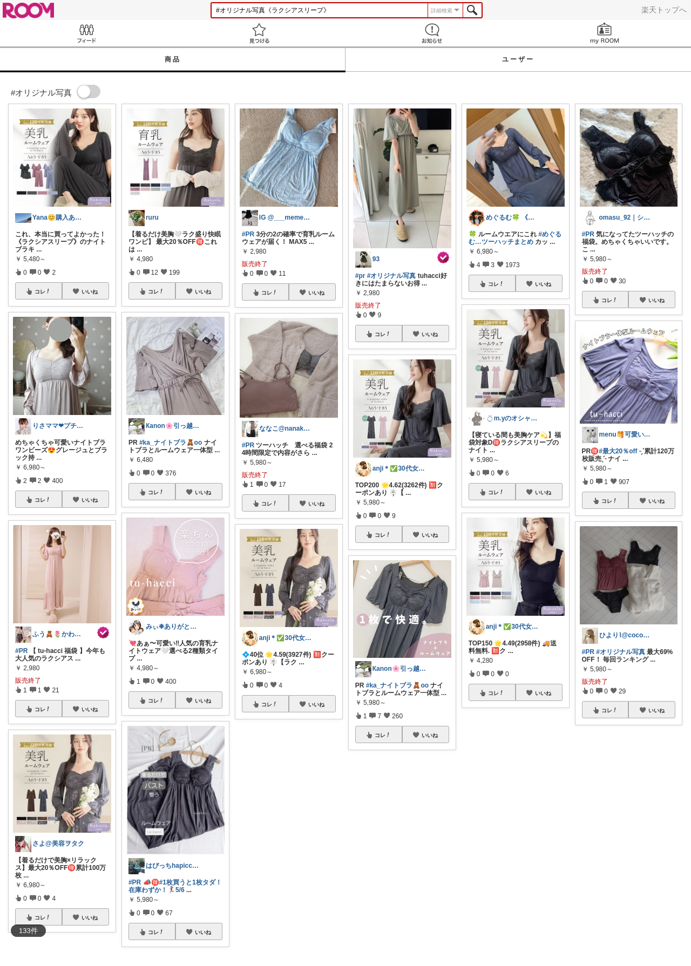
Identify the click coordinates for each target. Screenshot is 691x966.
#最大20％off (618, 451)
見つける (259, 33)
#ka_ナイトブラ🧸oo (170, 442)
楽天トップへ (664, 9)
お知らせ (432, 33)
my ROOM (604, 33)
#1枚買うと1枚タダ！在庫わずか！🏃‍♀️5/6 (175, 886)
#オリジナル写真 (391, 276)
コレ (43, 291)
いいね (90, 291)
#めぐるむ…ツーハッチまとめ (515, 238)
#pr (360, 276)
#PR (21, 651)
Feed (86, 33)
